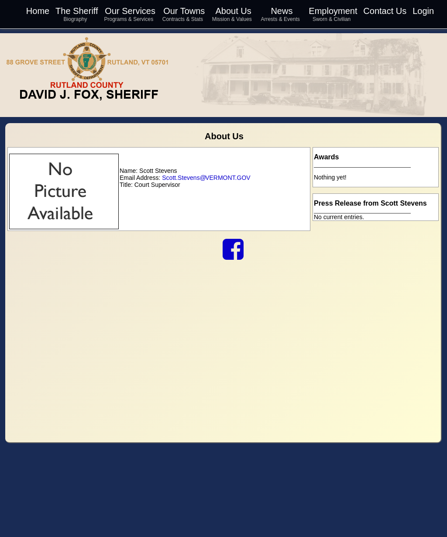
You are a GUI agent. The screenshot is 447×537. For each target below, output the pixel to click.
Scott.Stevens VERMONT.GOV (206, 177)
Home (37, 11)
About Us (233, 11)
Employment (333, 11)
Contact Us (384, 11)
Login (423, 11)
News (281, 11)
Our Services (130, 11)
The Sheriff (76, 11)
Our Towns (184, 11)
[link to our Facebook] (233, 255)
